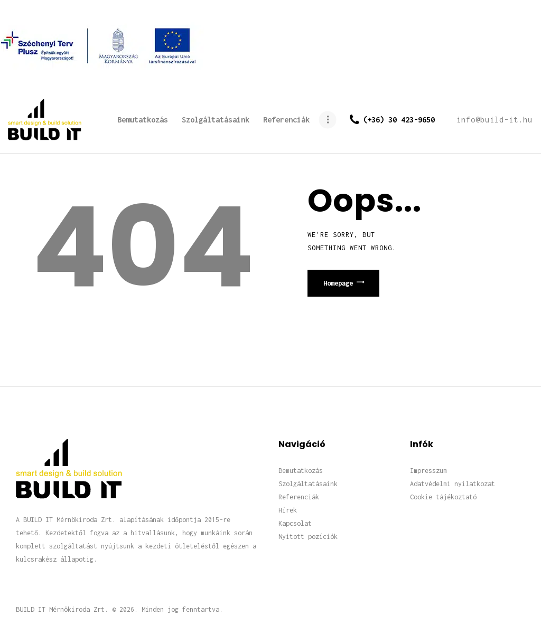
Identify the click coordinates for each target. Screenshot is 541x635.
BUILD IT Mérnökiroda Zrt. (62, 609)
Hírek (287, 510)
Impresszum (428, 471)
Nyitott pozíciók (308, 537)
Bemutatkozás (300, 471)
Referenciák (298, 497)
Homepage (338, 283)
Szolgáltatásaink (308, 484)
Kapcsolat (295, 523)
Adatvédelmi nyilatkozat (452, 484)
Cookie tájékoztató (443, 497)
